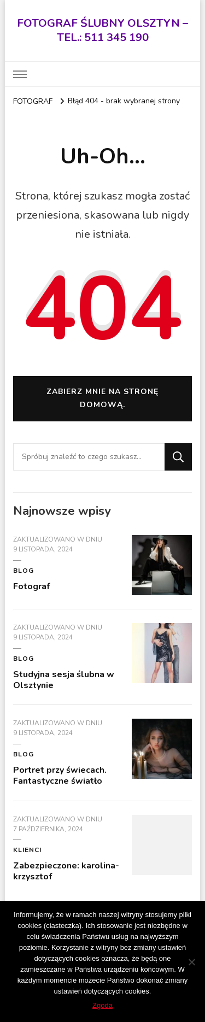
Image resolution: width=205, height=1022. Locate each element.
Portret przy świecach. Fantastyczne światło (60, 775)
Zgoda (102, 1005)
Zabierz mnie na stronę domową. (102, 398)
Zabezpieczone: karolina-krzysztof (66, 871)
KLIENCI (27, 849)
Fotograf (31, 586)
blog (23, 570)
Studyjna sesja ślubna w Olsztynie (63, 679)
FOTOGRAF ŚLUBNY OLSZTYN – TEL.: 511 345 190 (102, 30)
